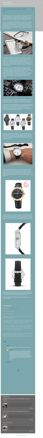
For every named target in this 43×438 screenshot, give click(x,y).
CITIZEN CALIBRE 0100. (8, 422)
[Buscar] (41, 2)
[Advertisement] (39, 21)
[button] (32, 9)
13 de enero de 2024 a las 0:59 (17, 349)
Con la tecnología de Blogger (21, 435)
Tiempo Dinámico (7, 2)
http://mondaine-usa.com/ (13, 308)
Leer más (31, 408)
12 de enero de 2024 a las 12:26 (14, 345)
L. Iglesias (11, 349)
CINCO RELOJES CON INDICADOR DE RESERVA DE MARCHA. (16, 411)
